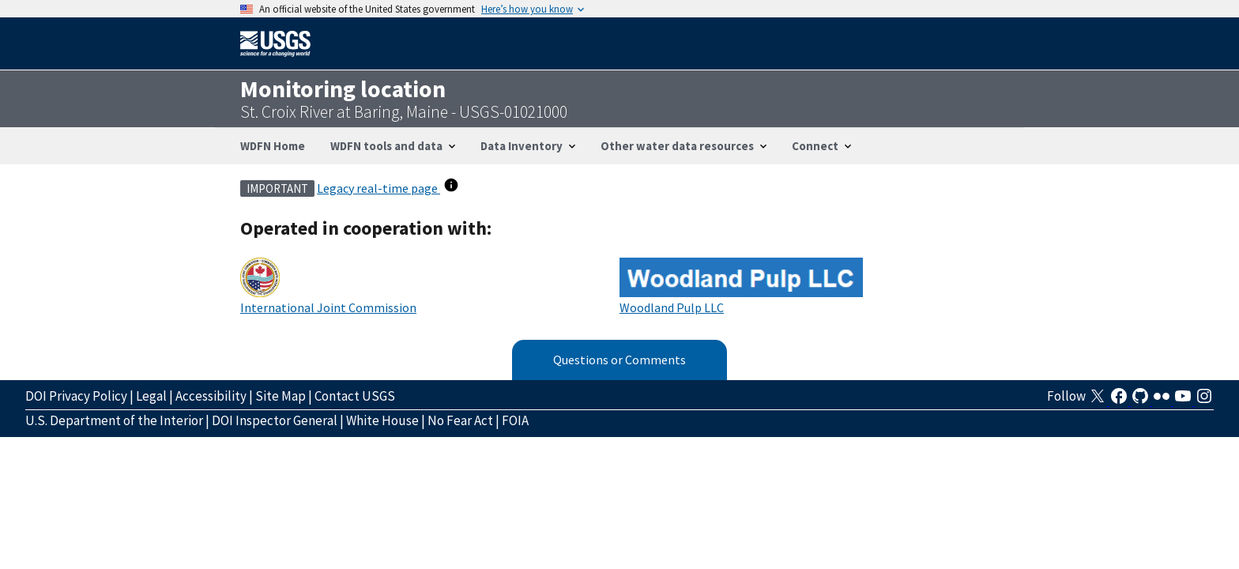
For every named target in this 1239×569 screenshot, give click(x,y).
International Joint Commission (328, 307)
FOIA (515, 420)
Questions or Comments (619, 359)
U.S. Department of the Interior (114, 420)
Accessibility (211, 396)
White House (382, 420)
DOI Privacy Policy (76, 396)
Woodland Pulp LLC (672, 307)
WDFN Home (272, 145)
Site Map (280, 396)
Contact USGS (354, 396)
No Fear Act (460, 420)
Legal (151, 396)
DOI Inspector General (274, 420)
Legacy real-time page (378, 188)
